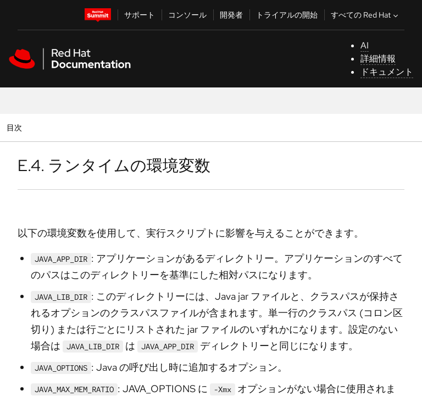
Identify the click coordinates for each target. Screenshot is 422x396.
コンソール (187, 15)
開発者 (231, 15)
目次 (15, 127)
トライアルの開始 (287, 15)
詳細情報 (378, 58)
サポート (139, 15)
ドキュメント (386, 72)
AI (364, 45)
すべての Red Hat (366, 15)
